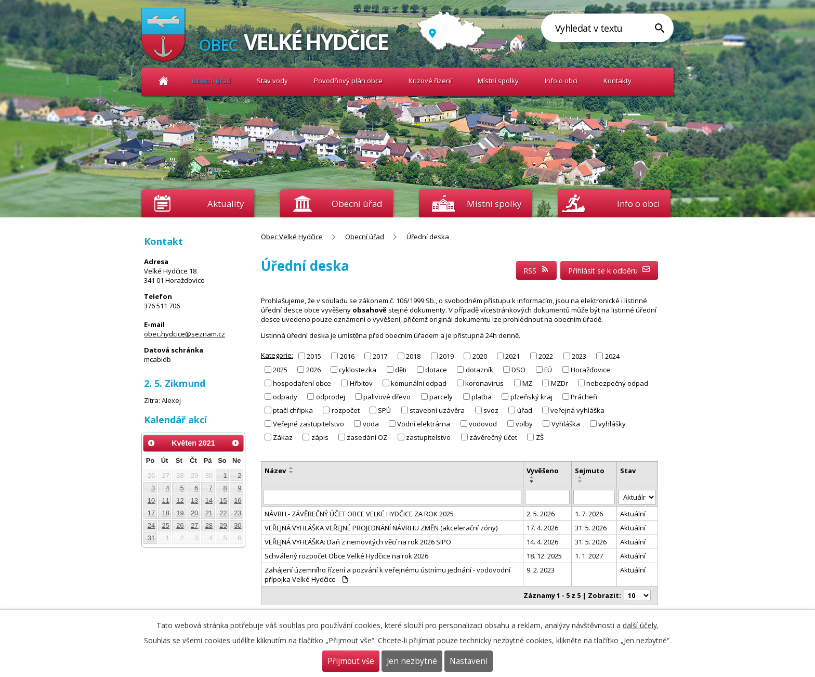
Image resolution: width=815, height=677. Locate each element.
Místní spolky (498, 80)
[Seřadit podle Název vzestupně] (291, 468)
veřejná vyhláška (577, 410)
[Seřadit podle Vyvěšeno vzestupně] (532, 477)
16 (237, 500)
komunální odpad (418, 383)
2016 (347, 355)
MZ (527, 383)
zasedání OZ (367, 437)
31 (151, 538)
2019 (446, 355)
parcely (441, 396)
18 (165, 513)
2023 (579, 355)
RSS (536, 271)
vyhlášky (612, 423)
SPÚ (384, 410)
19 (179, 513)
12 (179, 500)
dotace (436, 369)
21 (209, 513)
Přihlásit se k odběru (609, 271)
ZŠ (540, 437)
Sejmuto (589, 470)
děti (400, 369)
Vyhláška (565, 423)
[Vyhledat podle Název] (392, 497)
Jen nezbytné (412, 661)
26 (179, 525)
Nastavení (469, 661)
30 (237, 525)
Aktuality (225, 204)
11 (165, 500)
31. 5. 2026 (591, 527)
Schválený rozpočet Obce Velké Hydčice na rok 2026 (346, 556)
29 (223, 525)
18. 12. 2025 (544, 556)
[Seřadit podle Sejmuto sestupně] (580, 481)
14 (209, 500)
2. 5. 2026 (541, 513)
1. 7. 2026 (589, 513)
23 (237, 513)
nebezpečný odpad (617, 383)
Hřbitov (361, 383)
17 (151, 513)
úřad (524, 410)
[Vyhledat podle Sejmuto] (594, 497)
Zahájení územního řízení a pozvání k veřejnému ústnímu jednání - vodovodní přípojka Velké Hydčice (387, 574)
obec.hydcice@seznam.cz (184, 333)
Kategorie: (277, 355)
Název (275, 470)
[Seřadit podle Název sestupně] (291, 472)
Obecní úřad (211, 80)
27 (194, 525)
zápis (319, 437)
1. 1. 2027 (589, 556)
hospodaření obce (302, 383)
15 (223, 500)
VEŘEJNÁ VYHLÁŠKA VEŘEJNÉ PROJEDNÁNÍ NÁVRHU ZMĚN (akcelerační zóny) (381, 527)
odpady (285, 396)
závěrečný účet (493, 437)
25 (165, 525)
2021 (512, 355)
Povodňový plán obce (348, 80)
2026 (313, 369)
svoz (490, 410)
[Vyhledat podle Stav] (637, 497)
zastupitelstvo (428, 437)
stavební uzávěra (437, 410)
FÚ (548, 369)
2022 (545, 355)
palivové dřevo (387, 396)
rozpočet (346, 410)
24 (151, 525)
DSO (518, 369)
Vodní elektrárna (423, 423)
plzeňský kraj (531, 396)
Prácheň (584, 396)
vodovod (483, 423)
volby (524, 423)
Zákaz (283, 437)
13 (194, 500)
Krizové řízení (430, 80)
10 (151, 500)
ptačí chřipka (293, 410)
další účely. (641, 625)
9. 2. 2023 (541, 570)
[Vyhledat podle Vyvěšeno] (547, 497)
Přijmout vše (350, 661)
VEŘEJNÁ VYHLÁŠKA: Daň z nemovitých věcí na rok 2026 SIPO (358, 541)
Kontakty (617, 80)
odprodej (330, 396)
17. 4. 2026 (542, 527)
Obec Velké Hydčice (163, 81)
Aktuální (633, 513)
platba (481, 396)
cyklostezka (357, 369)
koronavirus (484, 383)
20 (194, 513)
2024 (612, 355)
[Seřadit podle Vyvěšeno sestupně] (532, 481)
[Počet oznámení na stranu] (637, 595)
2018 (413, 355)
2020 (479, 355)
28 (209, 525)
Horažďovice (590, 369)
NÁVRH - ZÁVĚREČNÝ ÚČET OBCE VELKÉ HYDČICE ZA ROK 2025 (359, 513)
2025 (280, 369)
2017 (380, 355)
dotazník (479, 369)
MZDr (559, 383)
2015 (314, 355)
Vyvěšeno (543, 470)
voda (371, 423)
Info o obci (561, 80)
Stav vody (272, 80)
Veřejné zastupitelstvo (308, 423)
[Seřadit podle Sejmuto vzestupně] (580, 477)
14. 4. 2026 (542, 541)
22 (223, 513)
